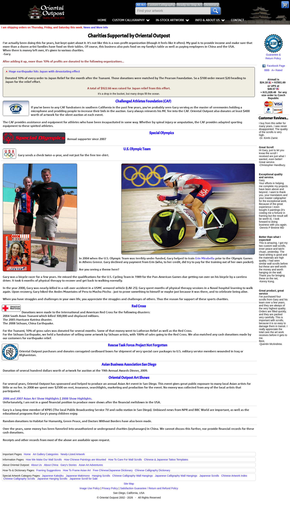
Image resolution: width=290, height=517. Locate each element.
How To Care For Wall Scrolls (125, 459)
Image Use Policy (90, 488)
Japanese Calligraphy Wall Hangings (176, 475)
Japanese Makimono (78, 475)
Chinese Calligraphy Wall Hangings (132, 475)
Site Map (129, 483)
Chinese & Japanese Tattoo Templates (166, 459)
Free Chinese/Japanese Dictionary (113, 470)
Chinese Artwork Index (234, 475)
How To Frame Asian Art (77, 470)
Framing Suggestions (48, 470)
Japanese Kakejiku (53, 475)
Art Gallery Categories (45, 454)
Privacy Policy (110, 488)
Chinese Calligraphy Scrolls (19, 478)
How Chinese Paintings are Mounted (85, 459)
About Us (36, 464)
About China (51, 464)
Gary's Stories (68, 464)
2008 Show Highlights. (77, 398)
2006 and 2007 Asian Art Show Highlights (31, 398)
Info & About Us (210, 20)
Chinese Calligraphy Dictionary (152, 470)
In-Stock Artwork (172, 20)
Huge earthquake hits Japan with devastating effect (44, 71)
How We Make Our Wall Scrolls (44, 459)
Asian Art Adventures (91, 464)
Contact (237, 20)
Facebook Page (273, 65)
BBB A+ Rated (273, 70)
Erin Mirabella (205, 258)
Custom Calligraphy (131, 20)
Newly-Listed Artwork (72, 454)
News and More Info (95, 27)
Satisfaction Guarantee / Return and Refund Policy (149, 488)
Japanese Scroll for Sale (84, 478)
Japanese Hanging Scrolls (52, 478)
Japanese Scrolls (209, 475)
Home (102, 20)
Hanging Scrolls (101, 475)
